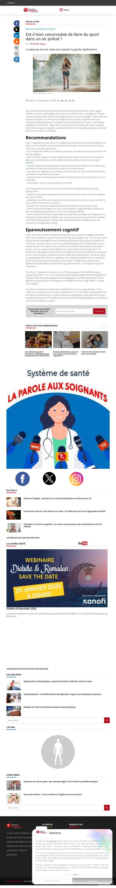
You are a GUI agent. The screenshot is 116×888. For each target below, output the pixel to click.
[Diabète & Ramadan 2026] (58, 578)
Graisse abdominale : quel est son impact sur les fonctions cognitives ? (65, 354)
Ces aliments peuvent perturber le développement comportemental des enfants (38, 354)
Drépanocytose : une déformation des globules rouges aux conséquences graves (62, 694)
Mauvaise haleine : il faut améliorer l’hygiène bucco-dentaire (53, 794)
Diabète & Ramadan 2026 (21, 608)
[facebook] (26, 479)
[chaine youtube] (94, 544)
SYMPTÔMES (13, 774)
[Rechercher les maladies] (107, 720)
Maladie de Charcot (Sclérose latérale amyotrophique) (50, 707)
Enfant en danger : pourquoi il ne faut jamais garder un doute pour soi (57, 498)
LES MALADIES (13, 674)
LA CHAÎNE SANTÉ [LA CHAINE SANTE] (15, 543)
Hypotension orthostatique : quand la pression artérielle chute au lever (58, 681)
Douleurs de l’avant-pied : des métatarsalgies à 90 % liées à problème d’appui (61, 781)
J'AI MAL (10, 727)
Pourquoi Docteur (14, 881)
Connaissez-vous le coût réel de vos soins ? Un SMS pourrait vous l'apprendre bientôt (65, 511)
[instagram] (80, 479)
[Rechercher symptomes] (107, 807)
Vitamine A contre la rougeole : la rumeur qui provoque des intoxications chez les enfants (63, 525)
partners (53, 841)
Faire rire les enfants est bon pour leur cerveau (93, 353)
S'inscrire (99, 311)
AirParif (29, 162)
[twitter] (53, 478)
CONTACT (11, 3)
